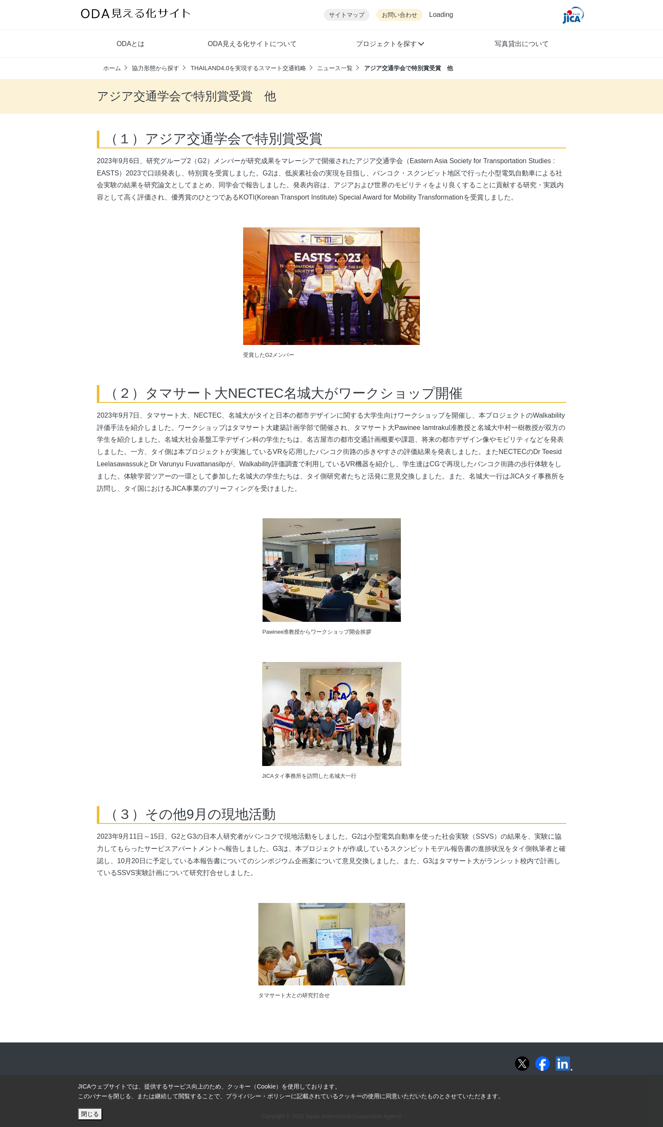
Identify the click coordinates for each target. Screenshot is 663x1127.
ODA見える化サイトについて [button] (252, 43)
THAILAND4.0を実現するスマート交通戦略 (248, 68)
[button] (389, 44)
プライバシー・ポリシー (258, 1096)
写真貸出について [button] (522, 43)
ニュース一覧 (335, 68)
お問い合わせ (399, 15)
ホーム (112, 68)
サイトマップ (346, 15)
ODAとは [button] (131, 43)
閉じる (90, 1114)
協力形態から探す (155, 68)
